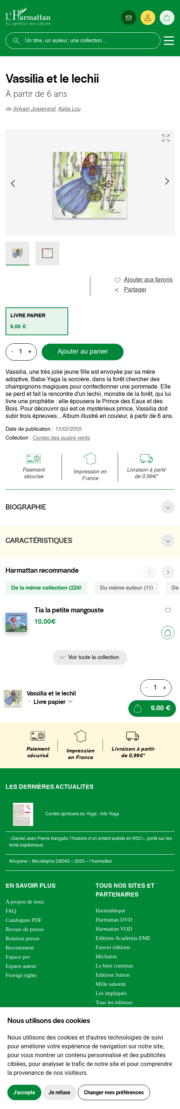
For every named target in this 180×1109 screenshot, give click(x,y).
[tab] (37, 321)
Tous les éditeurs (114, 1002)
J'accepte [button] (24, 1092)
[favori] (168, 610)
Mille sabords (111, 984)
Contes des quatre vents (61, 438)
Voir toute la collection (93, 657)
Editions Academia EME (123, 938)
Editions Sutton (113, 975)
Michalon (106, 956)
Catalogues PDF (24, 920)
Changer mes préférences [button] (114, 1092)
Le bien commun (114, 966)
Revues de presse (25, 929)
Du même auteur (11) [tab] (126, 588)
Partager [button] (130, 290)
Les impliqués (111, 993)
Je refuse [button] (59, 1092)
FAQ (11, 911)
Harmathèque (110, 910)
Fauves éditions (113, 947)
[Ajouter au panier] (167, 632)
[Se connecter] (148, 17)
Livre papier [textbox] (50, 702)
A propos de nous (25, 902)
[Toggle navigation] (168, 40)
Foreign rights (21, 975)
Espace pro (18, 957)
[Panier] (167, 17)
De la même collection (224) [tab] (46, 588)
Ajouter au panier (83, 351)
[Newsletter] (128, 17)
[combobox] (55, 701)
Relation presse (22, 938)
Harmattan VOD (114, 929)
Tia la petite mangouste (69, 610)
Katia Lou (69, 109)
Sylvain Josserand (34, 109)
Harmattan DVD (114, 920)
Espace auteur (21, 966)
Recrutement (20, 948)
